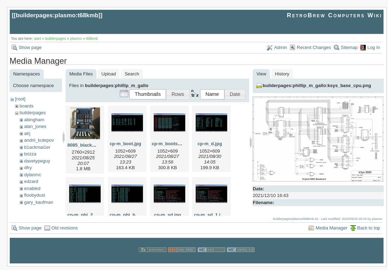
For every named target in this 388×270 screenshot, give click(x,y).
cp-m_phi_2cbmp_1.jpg (92, 214)
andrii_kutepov (39, 140)
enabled (32, 188)
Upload (108, 73)
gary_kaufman (38, 202)
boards (26, 106)
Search (132, 73)
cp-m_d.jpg (210, 143)
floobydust (34, 195)
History (282, 73)
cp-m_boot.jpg (125, 143)
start (37, 39)
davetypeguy (37, 161)
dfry (28, 167)
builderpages (55, 39)
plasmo (76, 39)
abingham (34, 119)
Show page (30, 47)
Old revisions (64, 231)
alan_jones (35, 126)
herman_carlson (40, 208)
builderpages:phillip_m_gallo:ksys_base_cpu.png (317, 85)
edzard (31, 181)
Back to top (368, 231)
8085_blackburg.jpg (88, 145)
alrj (27, 133)
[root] (20, 99)
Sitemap (349, 47)
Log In (373, 47)
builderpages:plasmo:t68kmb (57, 15)
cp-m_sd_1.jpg (210, 214)
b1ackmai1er (37, 147)
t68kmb (92, 39)
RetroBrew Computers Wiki (334, 15)
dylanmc (32, 174)
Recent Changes (314, 47)
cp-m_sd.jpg (167, 214)
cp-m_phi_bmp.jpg (130, 214)
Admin (280, 47)
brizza (30, 154)
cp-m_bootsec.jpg (171, 143)
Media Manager (331, 231)
